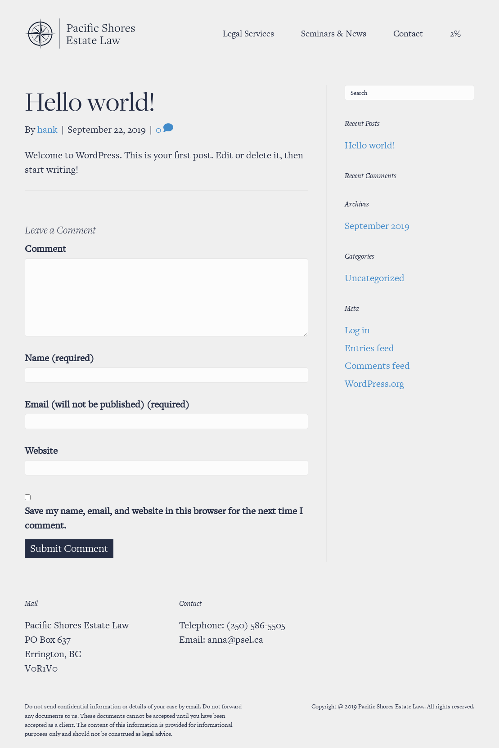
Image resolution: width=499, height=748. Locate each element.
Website (41, 450)
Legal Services (248, 33)
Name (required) (59, 357)
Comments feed (377, 365)
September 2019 (377, 225)
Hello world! (370, 145)
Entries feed (369, 347)
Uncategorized (375, 277)
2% (455, 33)
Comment (45, 248)
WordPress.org (374, 383)
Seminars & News (333, 33)
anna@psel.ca (235, 639)
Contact (408, 33)
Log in (357, 329)
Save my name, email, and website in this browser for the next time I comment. (164, 518)
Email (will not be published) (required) (107, 404)
